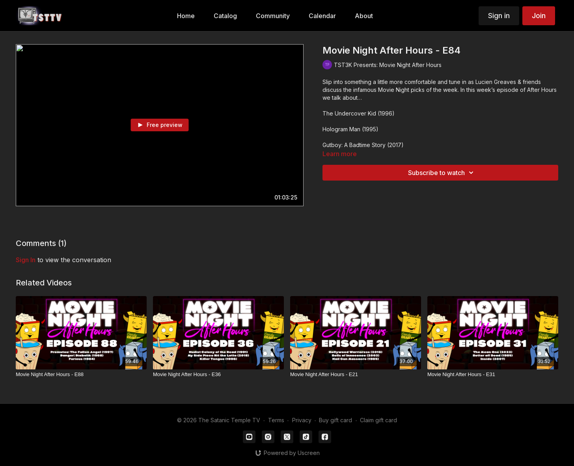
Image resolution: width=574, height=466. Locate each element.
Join (539, 15)
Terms (276, 420)
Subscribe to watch (442, 172)
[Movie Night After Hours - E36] (218, 374)
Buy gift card (335, 420)
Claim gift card (378, 420)
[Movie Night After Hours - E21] (355, 374)
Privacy (301, 420)
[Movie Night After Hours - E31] (492, 374)
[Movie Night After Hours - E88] (81, 374)
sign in (25, 260)
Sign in (499, 15)
